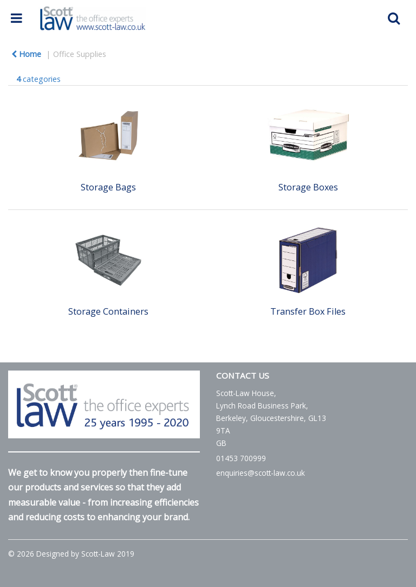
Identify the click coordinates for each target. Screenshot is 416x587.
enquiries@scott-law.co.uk (260, 473)
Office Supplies (79, 54)
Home (26, 54)
